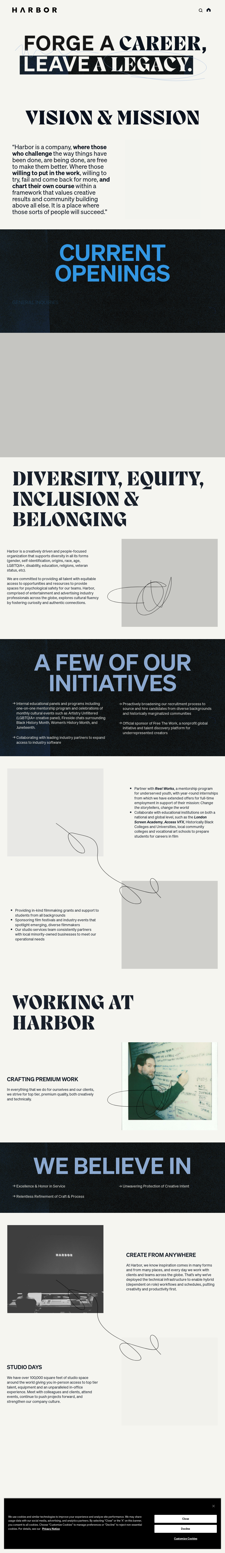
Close (185, 1519)
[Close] (213, 1506)
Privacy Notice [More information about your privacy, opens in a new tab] (51, 1529)
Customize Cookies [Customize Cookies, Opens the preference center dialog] (185, 1538)
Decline (185, 1529)
